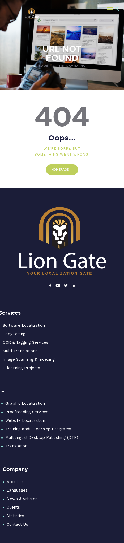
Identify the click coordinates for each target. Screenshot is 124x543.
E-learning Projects (21, 368)
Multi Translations (20, 351)
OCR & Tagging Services (25, 342)
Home (43, 66)
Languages (17, 490)
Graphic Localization (25, 403)
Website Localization (25, 420)
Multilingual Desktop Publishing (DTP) (41, 437)
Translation (16, 446)
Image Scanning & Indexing (29, 359)
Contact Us (17, 524)
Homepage (60, 169)
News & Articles (22, 498)
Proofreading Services (26, 412)
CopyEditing (14, 333)
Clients (13, 507)
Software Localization (24, 325)
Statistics (15, 515)
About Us (15, 481)
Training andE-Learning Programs (38, 429)
